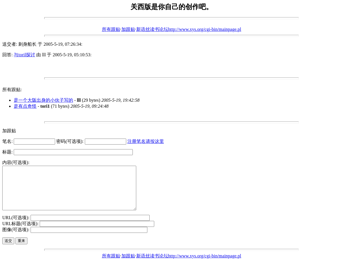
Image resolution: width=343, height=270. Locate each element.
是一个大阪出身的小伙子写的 (43, 100)
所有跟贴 (111, 29)
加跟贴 (128, 29)
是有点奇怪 (25, 106)
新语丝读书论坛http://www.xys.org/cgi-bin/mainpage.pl (188, 29)
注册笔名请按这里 (145, 141)
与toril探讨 (24, 54)
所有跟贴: (12, 89)
